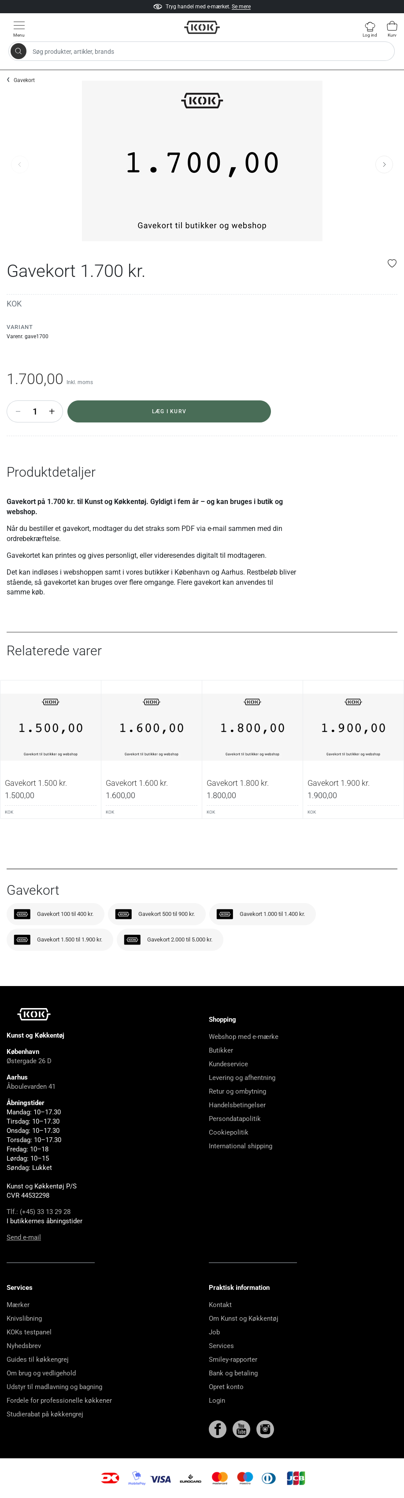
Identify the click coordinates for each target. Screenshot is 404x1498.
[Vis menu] (19, 28)
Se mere (241, 7)
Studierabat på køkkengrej (45, 1414)
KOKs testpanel (29, 1332)
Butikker (221, 1050)
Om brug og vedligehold (41, 1373)
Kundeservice (228, 1064)
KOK (14, 303)
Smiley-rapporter (233, 1360)
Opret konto (226, 1387)
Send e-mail (24, 1237)
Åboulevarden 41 (31, 1087)
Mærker (18, 1305)
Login (217, 1401)
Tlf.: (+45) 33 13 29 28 (38, 1212)
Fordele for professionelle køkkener (59, 1401)
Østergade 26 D (29, 1061)
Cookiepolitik (228, 1132)
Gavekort (24, 80)
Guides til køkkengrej (38, 1360)
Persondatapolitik (235, 1119)
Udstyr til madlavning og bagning (54, 1387)
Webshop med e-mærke (243, 1037)
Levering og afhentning (242, 1078)
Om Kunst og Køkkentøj (243, 1318)
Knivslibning (24, 1318)
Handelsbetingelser (237, 1105)
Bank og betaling (233, 1373)
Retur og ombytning (237, 1091)
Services (221, 1346)
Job (214, 1332)
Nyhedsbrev (24, 1346)
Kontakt (220, 1305)
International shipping (240, 1146)
